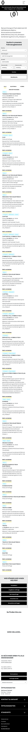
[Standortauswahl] (14, 682)
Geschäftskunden (14, 89)
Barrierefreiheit (5, 724)
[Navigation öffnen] (24, 2)
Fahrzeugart (4, 53)
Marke (3, 48)
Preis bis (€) (18, 65)
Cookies (3, 721)
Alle (5, 86)
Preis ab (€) (4, 65)
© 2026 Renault (5, 728)
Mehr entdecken (7, 110)
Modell (3, 59)
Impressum (4, 726)
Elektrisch (13, 86)
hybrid (22, 86)
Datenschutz (4, 719)
